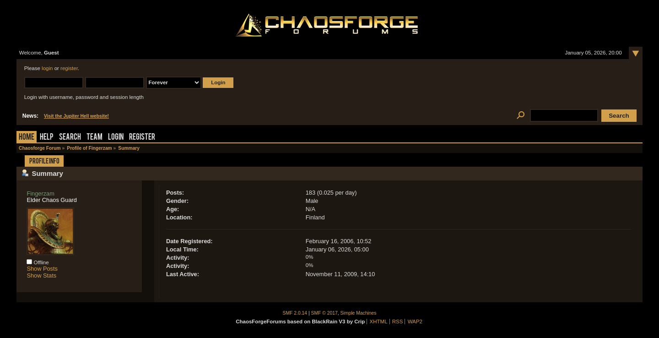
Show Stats (41, 275)
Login (116, 137)
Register (142, 137)
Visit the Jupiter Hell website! (76, 116)
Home (26, 137)
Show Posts (42, 268)
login (47, 68)
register (69, 68)
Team (94, 137)
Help (47, 137)
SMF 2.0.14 (295, 313)
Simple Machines (358, 313)
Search (70, 137)
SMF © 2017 (324, 313)
